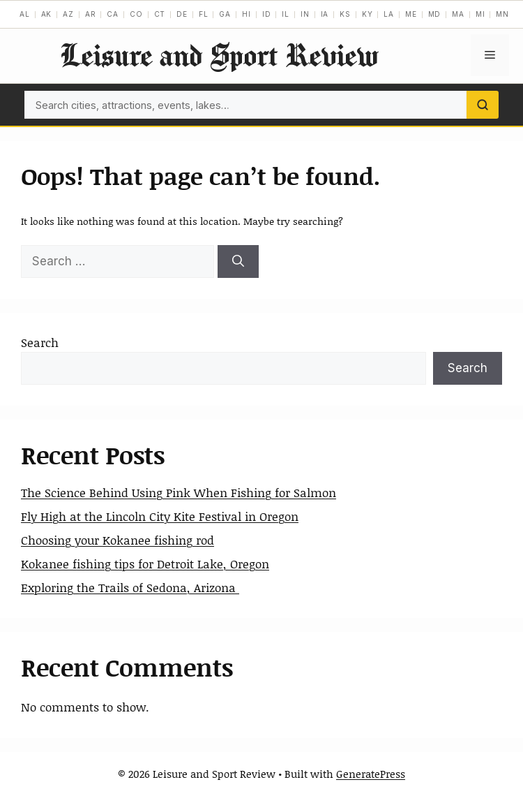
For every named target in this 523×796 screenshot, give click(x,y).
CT (160, 14)
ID (266, 14)
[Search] (483, 105)
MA (458, 14)
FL (204, 14)
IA (325, 14)
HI (246, 14)
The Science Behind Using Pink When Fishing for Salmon (178, 492)
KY (367, 14)
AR (90, 14)
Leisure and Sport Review (219, 55)
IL (285, 14)
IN (305, 14)
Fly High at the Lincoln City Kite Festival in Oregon (159, 516)
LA (389, 14)
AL (25, 14)
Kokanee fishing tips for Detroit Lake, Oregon (145, 563)
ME (411, 14)
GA (225, 14)
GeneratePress (370, 773)
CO (136, 14)
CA (113, 14)
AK (46, 14)
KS (345, 14)
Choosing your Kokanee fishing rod (117, 539)
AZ (68, 14)
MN (502, 14)
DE (182, 14)
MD (434, 14)
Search (40, 342)
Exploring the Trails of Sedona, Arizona (130, 587)
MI (480, 14)
